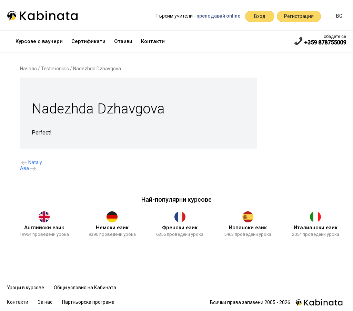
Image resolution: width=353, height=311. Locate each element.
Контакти (153, 41)
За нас (45, 302)
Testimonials (55, 68)
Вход (259, 16)
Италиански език (315, 227)
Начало (28, 68)
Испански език (248, 227)
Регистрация (299, 16)
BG (334, 16)
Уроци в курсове (25, 287)
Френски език (180, 227)
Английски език (44, 227)
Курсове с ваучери (39, 41)
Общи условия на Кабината (85, 287)
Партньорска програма (88, 302)
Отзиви (123, 41)
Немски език (112, 227)
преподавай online (218, 16)
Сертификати (88, 41)
